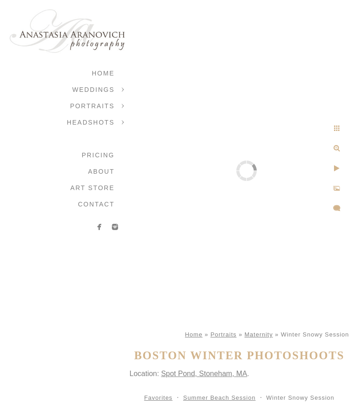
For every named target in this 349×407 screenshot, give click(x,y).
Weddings (93, 89)
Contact (96, 204)
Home (103, 73)
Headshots (91, 122)
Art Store (92, 187)
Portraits (92, 106)
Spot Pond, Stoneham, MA (204, 373)
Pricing (98, 155)
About (101, 171)
